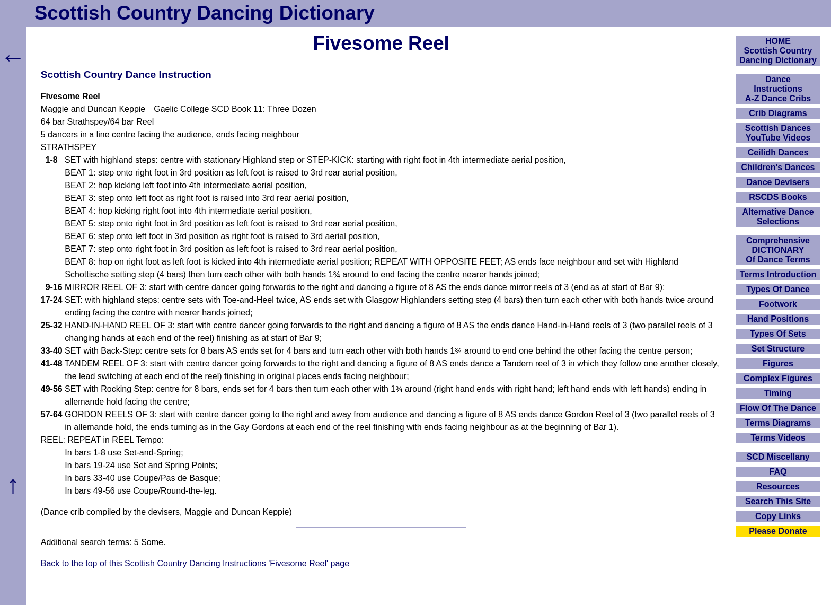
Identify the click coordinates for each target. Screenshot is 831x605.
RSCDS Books (778, 196)
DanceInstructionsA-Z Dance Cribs (778, 89)
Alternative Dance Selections (778, 216)
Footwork (778, 304)
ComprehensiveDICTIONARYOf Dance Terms (778, 250)
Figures (778, 363)
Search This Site (778, 501)
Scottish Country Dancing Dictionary (204, 13)
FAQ (778, 471)
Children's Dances (778, 167)
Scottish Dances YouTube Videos (778, 133)
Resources (778, 486)
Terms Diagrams (778, 422)
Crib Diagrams (778, 113)
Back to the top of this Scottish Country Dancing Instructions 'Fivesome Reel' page (195, 563)
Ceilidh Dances (778, 152)
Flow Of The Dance (778, 408)
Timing (778, 393)
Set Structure (778, 348)
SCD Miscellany (777, 456)
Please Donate (778, 531)
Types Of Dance (778, 289)
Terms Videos (777, 437)
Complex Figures (778, 378)
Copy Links (778, 516)
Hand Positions (778, 318)
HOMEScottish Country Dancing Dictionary (778, 51)
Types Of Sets (778, 333)
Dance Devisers (777, 182)
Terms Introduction (778, 274)
